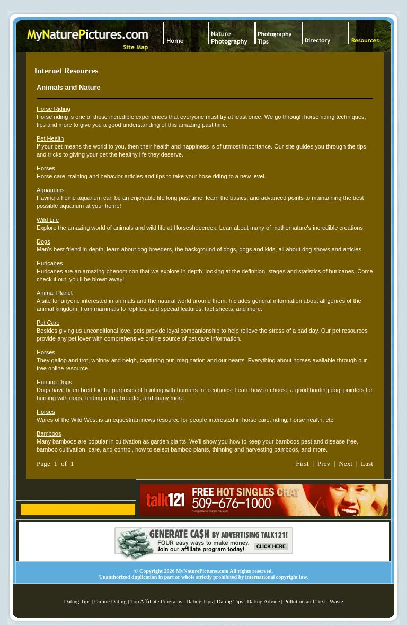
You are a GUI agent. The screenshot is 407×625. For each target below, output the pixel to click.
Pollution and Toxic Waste (313, 601)
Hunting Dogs (54, 382)
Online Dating (110, 601)
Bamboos (49, 433)
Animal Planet (55, 293)
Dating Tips (77, 601)
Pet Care (48, 322)
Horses (46, 168)
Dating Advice (263, 601)
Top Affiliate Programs (156, 601)
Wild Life (48, 219)
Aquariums (51, 190)
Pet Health (50, 138)
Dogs (43, 241)
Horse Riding (53, 109)
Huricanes (50, 263)
